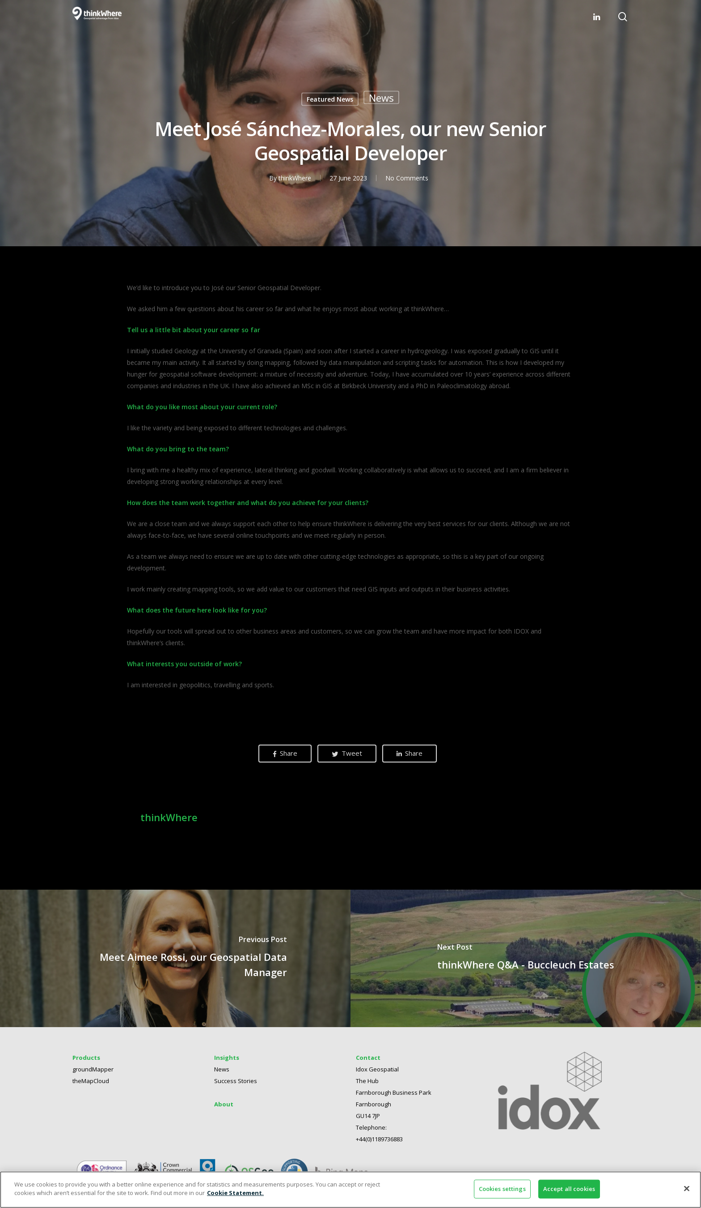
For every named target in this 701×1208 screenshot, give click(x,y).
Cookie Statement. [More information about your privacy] (235, 1193)
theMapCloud (90, 1081)
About (223, 1104)
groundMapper (93, 1069)
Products (86, 1058)
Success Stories (235, 1081)
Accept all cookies (569, 1189)
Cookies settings (502, 1189)
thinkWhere (294, 178)
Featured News (330, 99)
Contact (368, 1058)
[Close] (687, 1188)
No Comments (406, 178)
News (381, 97)
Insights (226, 1058)
